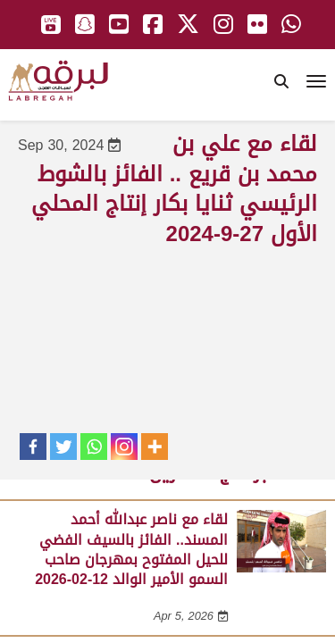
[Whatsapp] (93, 446)
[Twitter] (63, 446)
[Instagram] (124, 446)
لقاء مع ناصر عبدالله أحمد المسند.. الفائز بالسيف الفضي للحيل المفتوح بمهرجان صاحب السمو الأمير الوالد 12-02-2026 (131, 549)
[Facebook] (33, 446)
